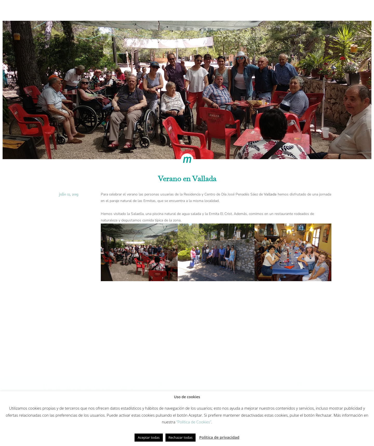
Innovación (195, 12)
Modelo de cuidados (156, 12)
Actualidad (293, 12)
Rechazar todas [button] (181, 437)
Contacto (323, 12)
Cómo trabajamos (111, 12)
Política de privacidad (219, 437)
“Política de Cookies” (193, 421)
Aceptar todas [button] (148, 437)
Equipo (222, 12)
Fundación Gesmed (255, 12)
